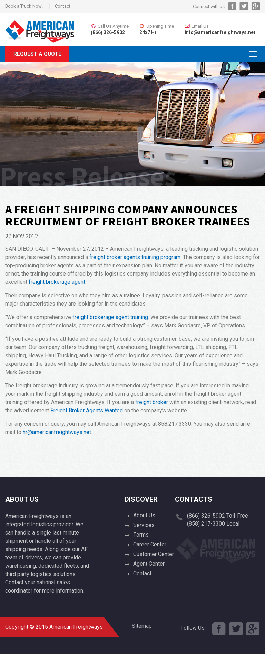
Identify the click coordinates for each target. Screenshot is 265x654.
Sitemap (142, 626)
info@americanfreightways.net (220, 32)
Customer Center (153, 554)
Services (144, 525)
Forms (141, 534)
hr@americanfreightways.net (57, 432)
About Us (144, 515)
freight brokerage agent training (110, 317)
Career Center (149, 544)
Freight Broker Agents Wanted (86, 410)
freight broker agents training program (134, 257)
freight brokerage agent (57, 282)
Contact (62, 6)
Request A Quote (37, 54)
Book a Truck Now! (24, 6)
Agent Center (149, 563)
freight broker (151, 402)
